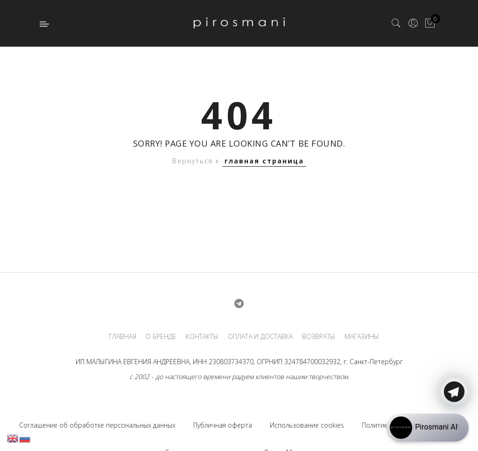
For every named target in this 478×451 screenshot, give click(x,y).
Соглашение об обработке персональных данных (97, 425)
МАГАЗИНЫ (361, 336)
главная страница (264, 160)
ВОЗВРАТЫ (318, 336)
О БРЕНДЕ (161, 336)
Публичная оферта (222, 425)
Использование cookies (307, 425)
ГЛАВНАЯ (122, 336)
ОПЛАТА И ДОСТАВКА (260, 336)
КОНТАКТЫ (202, 336)
